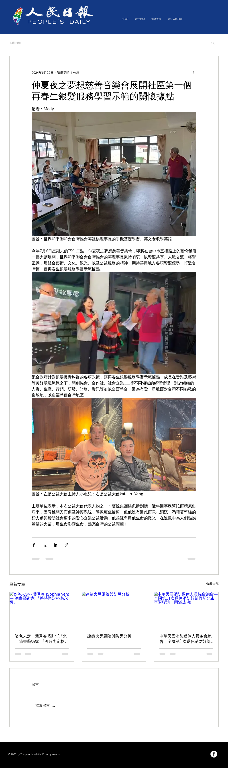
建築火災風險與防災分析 (109, 635)
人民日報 (15, 43)
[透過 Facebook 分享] (34, 545)
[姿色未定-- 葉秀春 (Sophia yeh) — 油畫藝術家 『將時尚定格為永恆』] (42, 610)
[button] (213, 43)
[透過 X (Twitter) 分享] (45, 545)
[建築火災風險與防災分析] (114, 610)
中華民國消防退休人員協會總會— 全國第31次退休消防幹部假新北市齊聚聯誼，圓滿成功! (186, 639)
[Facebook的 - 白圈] (213, 754)
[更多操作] (193, 72)
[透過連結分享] (66, 545)
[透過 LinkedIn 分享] (55, 545)
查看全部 (212, 584)
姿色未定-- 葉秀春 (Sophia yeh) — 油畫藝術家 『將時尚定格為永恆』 (41, 639)
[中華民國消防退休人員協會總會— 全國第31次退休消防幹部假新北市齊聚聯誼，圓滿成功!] (186, 610)
